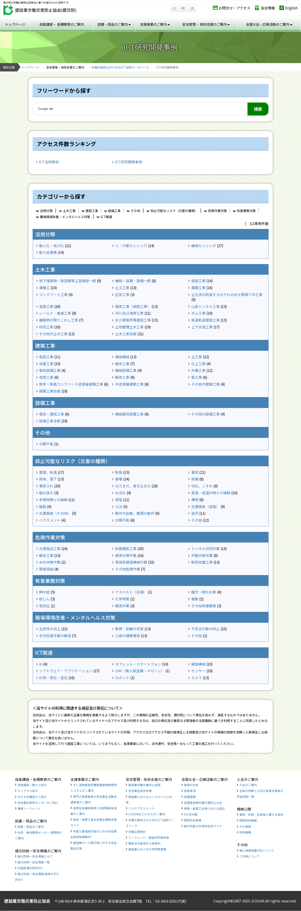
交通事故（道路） (205, 506)
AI (40, 664)
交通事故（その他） (55, 513)
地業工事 (46, 363)
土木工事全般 (125, 333)
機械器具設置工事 (129, 414)
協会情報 (268, 7)
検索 (258, 109)
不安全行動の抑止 (205, 628)
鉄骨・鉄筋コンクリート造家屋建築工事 (71, 384)
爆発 (194, 499)
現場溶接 (46, 569)
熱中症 (44, 592)
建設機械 (122, 356)
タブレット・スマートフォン (138, 664)
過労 (194, 513)
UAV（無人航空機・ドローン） (140, 670)
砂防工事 (46, 326)
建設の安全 (191, 785)
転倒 (118, 472)
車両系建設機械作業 (131, 562)
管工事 (196, 377)
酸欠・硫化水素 (203, 592)
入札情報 (245, 826)
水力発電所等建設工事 (133, 320)
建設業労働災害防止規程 (144, 785)
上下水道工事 (202, 326)
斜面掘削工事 (125, 548)
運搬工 (44, 287)
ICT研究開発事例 (128, 161)
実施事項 (190, 791)
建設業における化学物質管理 (147, 849)
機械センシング (203, 245)
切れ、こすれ (202, 485)
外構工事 (198, 370)
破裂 (42, 506)
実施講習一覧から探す (32, 785)
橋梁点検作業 (125, 555)
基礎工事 (198, 287)
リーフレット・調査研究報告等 (148, 837)
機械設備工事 (125, 370)
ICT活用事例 (49, 161)
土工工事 (122, 287)
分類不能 (46, 443)
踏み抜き (46, 492)
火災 (118, 506)
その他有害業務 (203, 605)
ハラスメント (49, 520)
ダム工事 (198, 313)
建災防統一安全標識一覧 (34, 862)
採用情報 (245, 832)
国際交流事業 (193, 820)
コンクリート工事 (53, 294)
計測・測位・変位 (53, 677)
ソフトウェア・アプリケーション (65, 670)
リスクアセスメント (141, 808)
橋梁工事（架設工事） (133, 306)
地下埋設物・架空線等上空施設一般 (67, 280)
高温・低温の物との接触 (210, 492)
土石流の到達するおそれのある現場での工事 (226, 294)
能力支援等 (48, 252)
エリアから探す (28, 791)
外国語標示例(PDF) (30, 868)
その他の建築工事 (205, 384)
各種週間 (190, 797)
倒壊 (194, 479)
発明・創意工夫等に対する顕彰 (204, 808)
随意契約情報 (248, 820)
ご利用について (249, 856)
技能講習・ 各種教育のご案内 (62, 24)
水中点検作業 (49, 562)
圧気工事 (122, 294)
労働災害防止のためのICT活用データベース (120, 67)
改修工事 (46, 377)
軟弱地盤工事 (202, 562)
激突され (46, 485)
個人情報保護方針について (256, 850)
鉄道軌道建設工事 (205, 320)
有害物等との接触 (53, 499)
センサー (198, 670)
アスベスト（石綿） (131, 592)
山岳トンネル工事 (205, 306)
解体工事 (122, 377)
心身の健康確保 (127, 635)
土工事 (196, 356)
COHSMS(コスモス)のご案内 (146, 814)
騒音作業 (122, 605)
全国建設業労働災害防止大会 (203, 802)
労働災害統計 (137, 832)
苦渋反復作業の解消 (55, 635)
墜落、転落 (48, 472)
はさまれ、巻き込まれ (133, 485)
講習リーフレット (29, 808)
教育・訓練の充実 (129, 628)
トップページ (15, 24)
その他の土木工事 (53, 333)
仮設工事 (198, 280)
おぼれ (120, 492)
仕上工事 (198, 363)
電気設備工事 (49, 370)
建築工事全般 (49, 391)
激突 (194, 472)
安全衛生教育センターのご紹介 (38, 802)
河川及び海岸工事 (129, 313)
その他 (196, 520)
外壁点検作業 (202, 555)
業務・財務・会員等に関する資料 (261, 814)
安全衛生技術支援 (140, 791)
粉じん (44, 598)
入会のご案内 (248, 785)
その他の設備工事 (205, 414)
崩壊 (118, 479)
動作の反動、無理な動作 (134, 513)
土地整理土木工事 (129, 326)
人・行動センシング (131, 245)
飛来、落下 (48, 479)
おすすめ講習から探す (32, 797)
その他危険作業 (127, 569)
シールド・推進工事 (55, 313)
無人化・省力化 (51, 245)
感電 (118, 499)
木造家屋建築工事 (129, 384)
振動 (194, 598)
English (291, 7)
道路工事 (46, 306)
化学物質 (122, 598)
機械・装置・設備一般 (133, 280)
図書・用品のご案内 (31, 827)
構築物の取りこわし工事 (58, 320)
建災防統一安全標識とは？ (35, 856)
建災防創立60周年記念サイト (203, 826)
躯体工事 (122, 363)
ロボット (122, 677)
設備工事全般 (49, 420)
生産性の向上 (49, 628)
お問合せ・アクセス (234, 7)
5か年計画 (190, 814)
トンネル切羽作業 (205, 548)
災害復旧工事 (49, 548)
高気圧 (44, 605)
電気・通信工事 (51, 414)
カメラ (196, 677)
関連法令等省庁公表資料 (144, 843)
